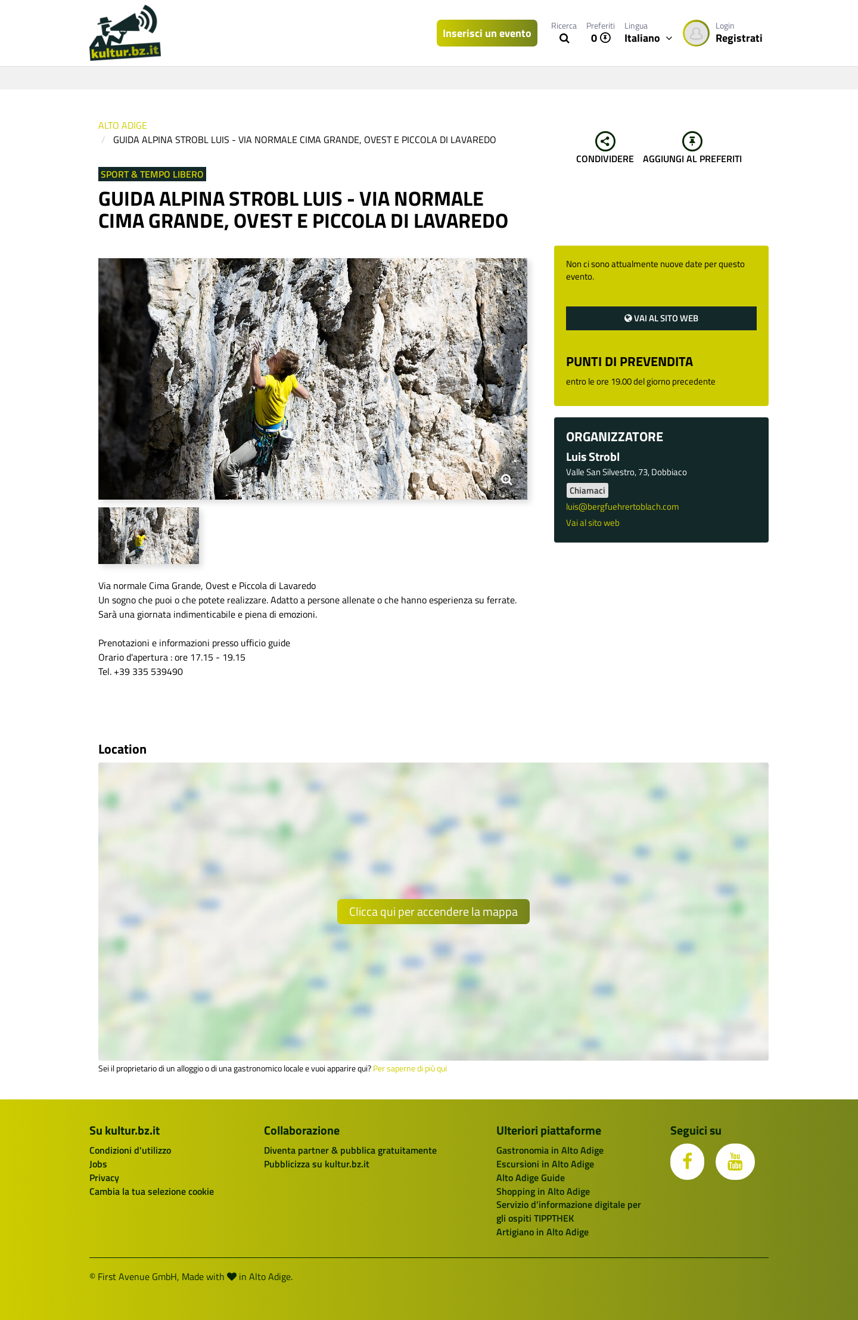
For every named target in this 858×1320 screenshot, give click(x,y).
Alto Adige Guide (530, 1177)
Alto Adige (122, 125)
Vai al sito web (661, 318)
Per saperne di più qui (410, 1068)
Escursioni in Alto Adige (545, 1164)
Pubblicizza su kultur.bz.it (316, 1164)
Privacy (104, 1177)
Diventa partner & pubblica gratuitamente (350, 1150)
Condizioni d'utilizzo (130, 1150)
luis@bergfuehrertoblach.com (622, 506)
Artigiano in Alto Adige (542, 1232)
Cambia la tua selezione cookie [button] (151, 1191)
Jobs (98, 1164)
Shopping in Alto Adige (543, 1191)
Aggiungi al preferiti (692, 148)
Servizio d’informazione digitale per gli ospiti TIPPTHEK (568, 1211)
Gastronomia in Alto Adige (550, 1150)
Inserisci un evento (487, 33)
